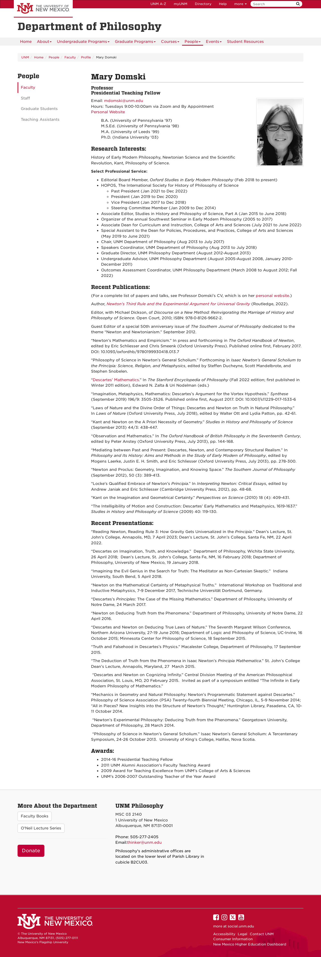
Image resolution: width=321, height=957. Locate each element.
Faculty (70, 57)
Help (223, 4)
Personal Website (108, 112)
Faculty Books (34, 816)
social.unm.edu (241, 926)
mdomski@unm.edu (123, 100)
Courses (170, 42)
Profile (86, 57)
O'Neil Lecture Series (41, 828)
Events (214, 42)
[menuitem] (26, 42)
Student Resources (245, 41)
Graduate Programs (135, 42)
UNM (25, 57)
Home (26, 41)
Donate (31, 851)
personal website (272, 295)
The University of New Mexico (43, 9)
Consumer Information (233, 939)
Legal (242, 934)
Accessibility (224, 934)
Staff (25, 98)
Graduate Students (39, 109)
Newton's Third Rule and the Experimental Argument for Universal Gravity (178, 304)
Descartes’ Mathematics (116, 380)
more (240, 4)
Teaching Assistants (40, 119)
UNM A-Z (158, 4)
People (193, 42)
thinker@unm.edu (144, 842)
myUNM (180, 4)
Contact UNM (262, 934)
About (44, 42)
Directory (203, 4)
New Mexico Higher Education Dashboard (249, 944)
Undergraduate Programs (83, 42)
